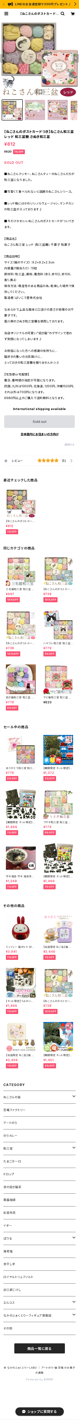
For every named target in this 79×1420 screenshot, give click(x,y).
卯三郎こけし (12, 1290)
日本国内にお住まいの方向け (40, 434)
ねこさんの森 (12, 1097)
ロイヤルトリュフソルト (18, 1277)
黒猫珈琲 (9, 1200)
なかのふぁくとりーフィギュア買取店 (27, 1315)
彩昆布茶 (9, 1212)
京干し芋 (9, 1264)
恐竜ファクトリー (14, 1110)
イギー (7, 1225)
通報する (69, 444)
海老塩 (8, 1251)
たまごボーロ (12, 1161)
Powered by (39, 1379)
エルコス (9, 1302)
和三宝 (8, 1148)
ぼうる (7, 1238)
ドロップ (8, 1174)
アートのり (10, 1123)
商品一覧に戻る (39, 1349)
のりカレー (10, 1135)
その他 (7, 1328)
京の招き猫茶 (12, 1187)
